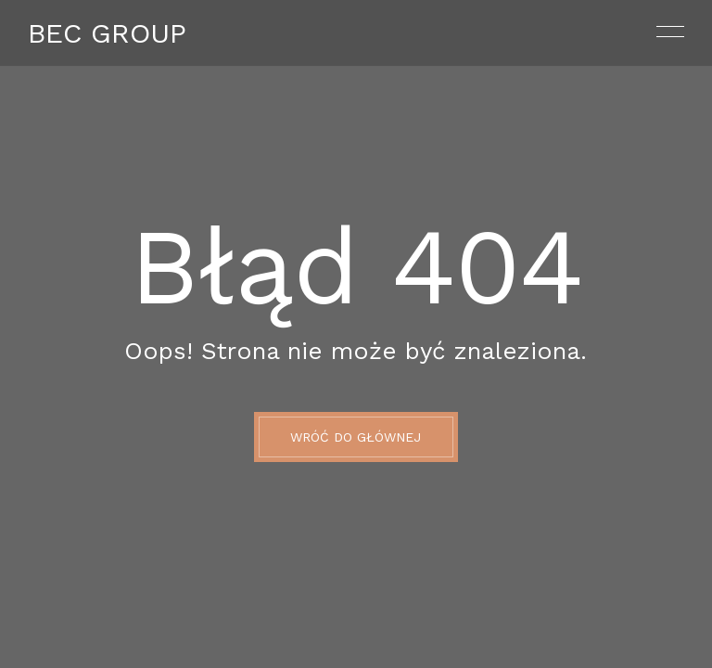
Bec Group (107, 33)
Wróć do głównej (355, 437)
